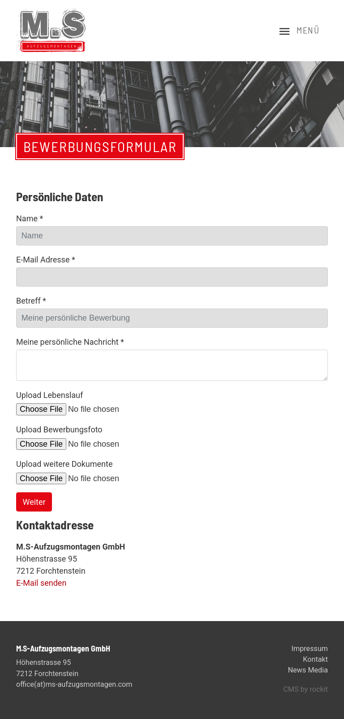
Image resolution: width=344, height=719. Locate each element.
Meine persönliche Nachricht (70, 342)
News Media (308, 670)
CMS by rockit (306, 689)
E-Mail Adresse (45, 259)
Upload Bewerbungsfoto (59, 429)
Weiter (34, 502)
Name (29, 218)
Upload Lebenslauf (49, 395)
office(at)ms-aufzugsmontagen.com (74, 684)
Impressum (310, 648)
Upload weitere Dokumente (64, 464)
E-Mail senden (41, 583)
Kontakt (315, 659)
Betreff (31, 300)
